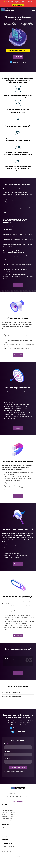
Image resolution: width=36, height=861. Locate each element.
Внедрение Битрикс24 (7, 808)
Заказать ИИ (18, 285)
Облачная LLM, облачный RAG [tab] (17, 692)
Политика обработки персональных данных (18, 796)
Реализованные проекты (8, 832)
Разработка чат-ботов (7, 820)
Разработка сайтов (7, 818)
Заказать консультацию (18, 767)
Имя (6, 744)
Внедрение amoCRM (7, 810)
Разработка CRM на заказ (8, 812)
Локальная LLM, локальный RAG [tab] (17, 701)
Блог (3, 827)
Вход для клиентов (18, 801)
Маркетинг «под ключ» (8, 816)
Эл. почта (7, 758)
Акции (3, 829)
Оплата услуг (5, 834)
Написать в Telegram (19, 62)
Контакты (4, 836)
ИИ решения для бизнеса (8, 814)
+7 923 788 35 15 (20, 731)
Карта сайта (18, 799)
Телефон (7, 751)
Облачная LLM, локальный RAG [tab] (17, 697)
